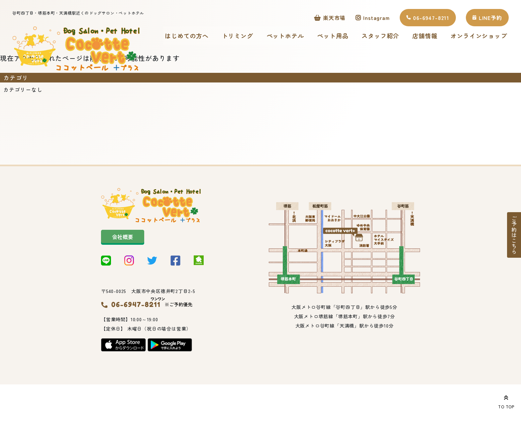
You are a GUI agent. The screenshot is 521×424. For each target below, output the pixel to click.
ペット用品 (339, 36)
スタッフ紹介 (386, 36)
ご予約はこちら (514, 235)
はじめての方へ (193, 36)
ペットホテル (291, 36)
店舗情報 (431, 36)
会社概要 (122, 267)
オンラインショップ (199, 65)
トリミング (244, 36)
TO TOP (506, 400)
